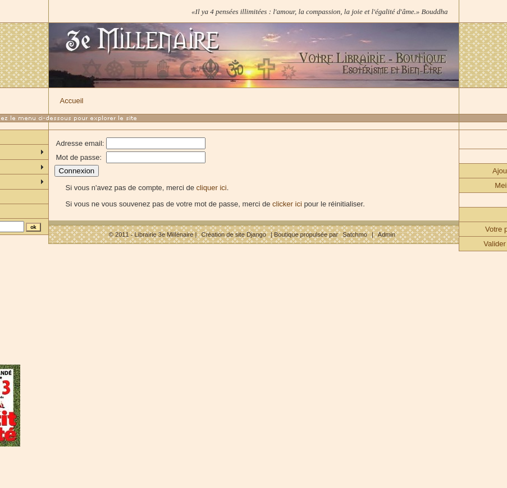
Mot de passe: (79, 157)
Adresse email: (80, 143)
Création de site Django (233, 234)
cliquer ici (211, 187)
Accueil (72, 100)
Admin (386, 234)
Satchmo (354, 234)
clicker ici (287, 204)
